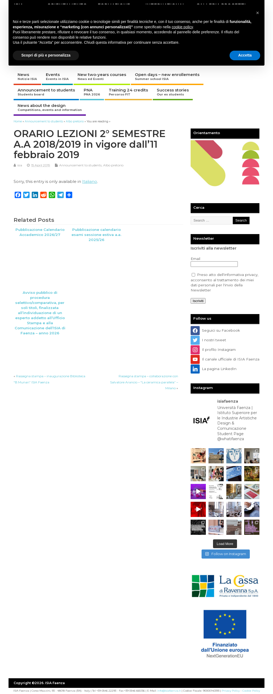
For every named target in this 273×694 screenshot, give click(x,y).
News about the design (50, 107)
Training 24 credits (128, 91)
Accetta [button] (245, 55)
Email (195, 258)
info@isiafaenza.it (169, 690)
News (27, 76)
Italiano (89, 181)
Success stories (173, 91)
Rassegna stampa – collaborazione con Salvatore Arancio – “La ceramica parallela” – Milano (144, 382)
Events (57, 76)
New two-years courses (102, 76)
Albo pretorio (113, 165)
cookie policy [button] (182, 27)
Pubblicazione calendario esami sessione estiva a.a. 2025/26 (96, 234)
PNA (92, 91)
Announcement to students (46, 91)
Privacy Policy (231, 690)
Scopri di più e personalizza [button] (45, 55)
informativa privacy (241, 274)
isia (19, 165)
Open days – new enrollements (167, 76)
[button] (257, 13)
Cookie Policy (251, 690)
